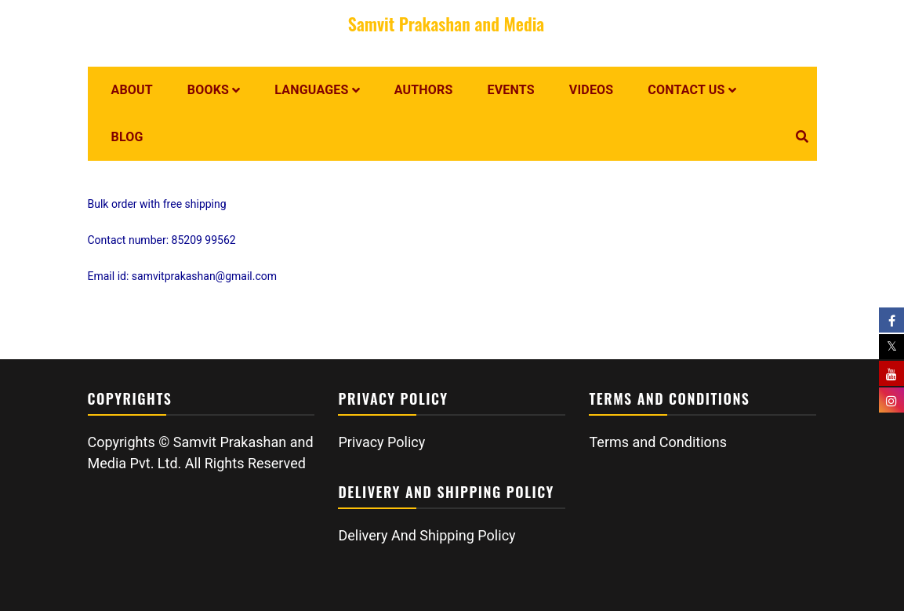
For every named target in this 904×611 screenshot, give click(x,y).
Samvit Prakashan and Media (446, 23)
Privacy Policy (381, 442)
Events (511, 89)
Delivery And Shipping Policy (426, 535)
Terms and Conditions (658, 442)
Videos (591, 89)
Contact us (686, 89)
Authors (423, 89)
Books (208, 89)
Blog (127, 136)
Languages (311, 89)
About (132, 89)
